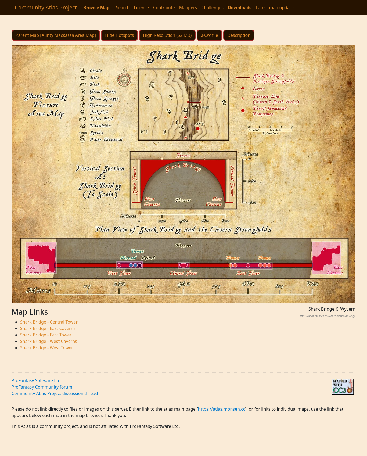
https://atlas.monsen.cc (221, 409)
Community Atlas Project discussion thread (55, 393)
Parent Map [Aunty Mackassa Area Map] (56, 35)
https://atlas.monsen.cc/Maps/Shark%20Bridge (327, 316)
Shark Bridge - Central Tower (49, 322)
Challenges (212, 7)
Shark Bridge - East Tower (45, 335)
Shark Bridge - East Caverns (47, 328)
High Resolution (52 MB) (167, 35)
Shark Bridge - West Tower (46, 348)
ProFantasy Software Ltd (36, 380)
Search (123, 7)
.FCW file (209, 35)
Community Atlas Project (46, 7)
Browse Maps (97, 7)
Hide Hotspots (119, 35)
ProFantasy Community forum (42, 387)
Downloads (239, 7)
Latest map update (275, 7)
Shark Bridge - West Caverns (48, 341)
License (141, 7)
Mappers (188, 7)
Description (238, 35)
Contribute (164, 7)
